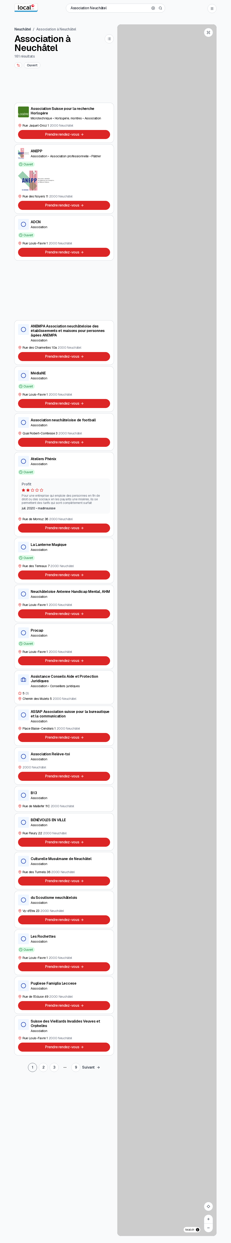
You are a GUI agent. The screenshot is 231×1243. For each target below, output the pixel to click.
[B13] (64, 799)
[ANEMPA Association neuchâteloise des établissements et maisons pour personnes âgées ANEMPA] (64, 342)
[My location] (208, 1206)
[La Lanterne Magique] (64, 560)
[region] (167, 630)
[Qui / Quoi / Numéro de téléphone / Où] (110, 8)
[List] (109, 38)
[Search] (160, 8)
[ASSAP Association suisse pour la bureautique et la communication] (64, 726)
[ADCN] (64, 237)
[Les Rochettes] (64, 952)
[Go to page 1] (32, 1067)
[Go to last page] (75, 1067)
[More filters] (18, 65)
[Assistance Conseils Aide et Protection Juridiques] (64, 687)
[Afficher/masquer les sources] (197, 1229)
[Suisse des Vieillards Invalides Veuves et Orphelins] (64, 1035)
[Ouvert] (32, 65)
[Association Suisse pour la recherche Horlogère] (64, 123)
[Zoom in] (208, 1219)
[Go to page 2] (43, 1067)
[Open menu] (212, 8)
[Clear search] (153, 8)
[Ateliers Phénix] (64, 494)
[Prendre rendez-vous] (64, 134)
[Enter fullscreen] (208, 32)
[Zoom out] (208, 1227)
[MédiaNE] (64, 389)
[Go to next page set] (91, 1067)
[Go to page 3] (54, 1067)
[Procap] (64, 646)
